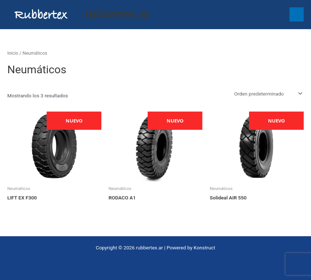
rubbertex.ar (117, 14)
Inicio (12, 53)
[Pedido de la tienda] (268, 93)
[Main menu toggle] (296, 14)
